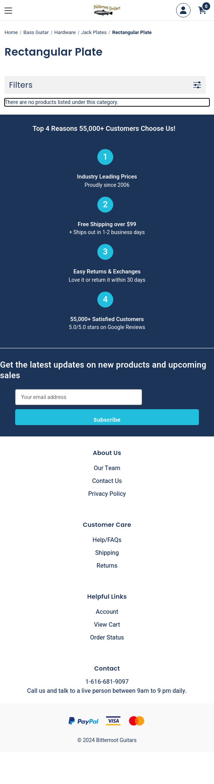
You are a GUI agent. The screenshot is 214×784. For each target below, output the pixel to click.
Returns (107, 565)
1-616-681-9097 (106, 681)
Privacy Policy (107, 493)
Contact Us (107, 481)
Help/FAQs (107, 540)
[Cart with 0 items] (202, 10)
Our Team (107, 468)
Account (107, 611)
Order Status (107, 637)
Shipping (107, 552)
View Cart (107, 624)
